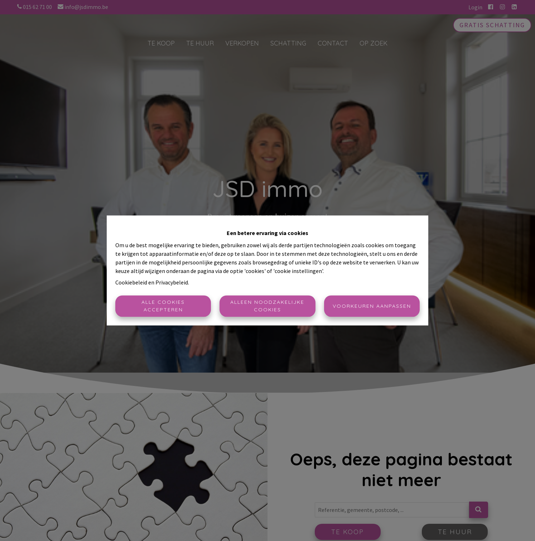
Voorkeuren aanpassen (372, 306)
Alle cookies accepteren (163, 306)
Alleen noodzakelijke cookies (267, 306)
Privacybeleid (171, 282)
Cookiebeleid (131, 282)
